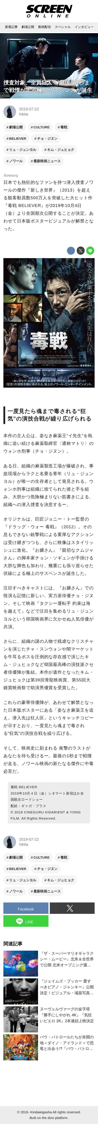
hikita (23, 114)
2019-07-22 (29, 109)
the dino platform (54, 1118)
